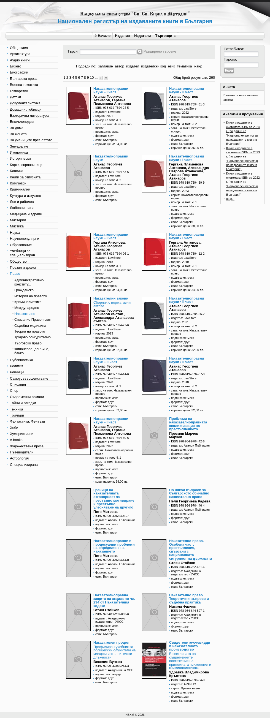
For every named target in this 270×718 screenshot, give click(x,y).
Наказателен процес (111, 642)
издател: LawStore (108, 111)
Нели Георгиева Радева (189, 501)
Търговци (165, 36)
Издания (122, 36)
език (171, 66)
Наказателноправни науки (110, 158)
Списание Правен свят (33, 319)
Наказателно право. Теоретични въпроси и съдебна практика (189, 598)
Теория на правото (29, 331)
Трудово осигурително (32, 337)
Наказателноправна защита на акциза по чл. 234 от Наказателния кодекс (114, 600)
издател (132, 66)
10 (92, 77)
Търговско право (28, 343)
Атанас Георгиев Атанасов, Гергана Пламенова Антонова (112, 100)
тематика (184, 66)
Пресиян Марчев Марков (183, 435)
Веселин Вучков (107, 662)
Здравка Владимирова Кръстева (189, 674)
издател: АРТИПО (183, 684)
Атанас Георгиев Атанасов (183, 98)
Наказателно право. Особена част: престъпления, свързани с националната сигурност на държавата (190, 550)
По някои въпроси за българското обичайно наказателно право (189, 493)
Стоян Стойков (182, 563)
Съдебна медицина (30, 325)
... (96, 77)
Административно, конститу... (29, 282)
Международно (26, 308)
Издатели (142, 36)
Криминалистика (28, 302)
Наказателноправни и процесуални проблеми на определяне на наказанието (114, 546)
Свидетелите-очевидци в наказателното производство (189, 646)
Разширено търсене (160, 51)
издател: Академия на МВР (114, 670)
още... (230, 198)
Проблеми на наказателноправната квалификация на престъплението (188, 424)
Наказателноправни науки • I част (110, 90)
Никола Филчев (182, 607)
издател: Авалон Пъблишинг (191, 445)
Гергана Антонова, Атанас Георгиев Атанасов (109, 246)
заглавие (105, 66)
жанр (198, 66)
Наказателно (24, 314)
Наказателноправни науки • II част (186, 90)
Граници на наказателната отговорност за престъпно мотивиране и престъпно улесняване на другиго (113, 499)
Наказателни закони (110, 298)
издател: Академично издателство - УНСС (186, 572)
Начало (102, 36)
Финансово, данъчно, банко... (31, 351)
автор (119, 66)
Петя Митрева (105, 512)
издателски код (153, 66)
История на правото (30, 296)
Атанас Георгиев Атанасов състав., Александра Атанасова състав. (113, 315)
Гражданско (24, 290)
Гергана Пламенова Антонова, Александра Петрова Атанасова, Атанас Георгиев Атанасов (189, 171)
